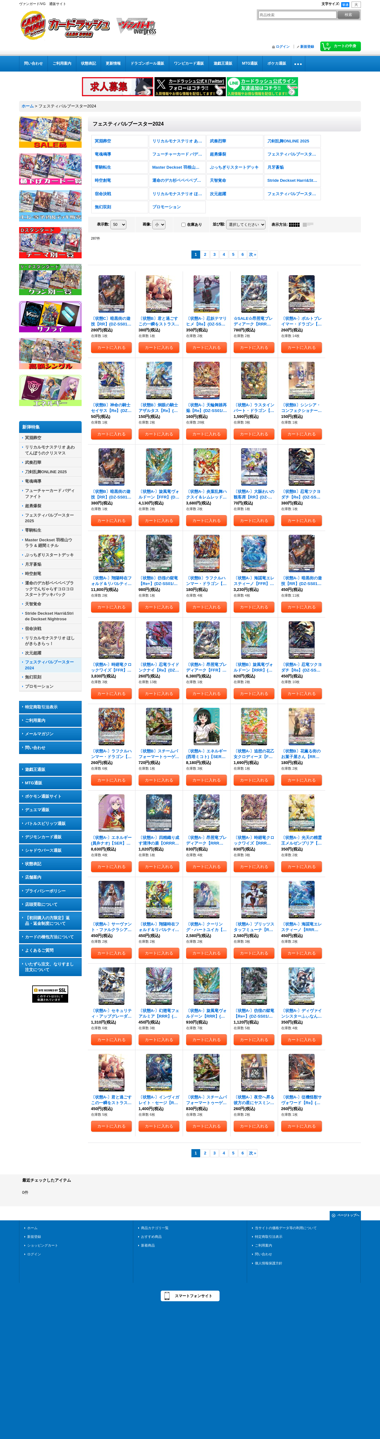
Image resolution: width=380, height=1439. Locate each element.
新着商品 (148, 1245)
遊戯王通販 (35, 769)
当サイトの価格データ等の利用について (286, 1228)
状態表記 (33, 863)
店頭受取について (41, 904)
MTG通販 (33, 783)
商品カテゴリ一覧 (155, 1228)
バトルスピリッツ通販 (45, 823)
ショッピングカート (42, 1245)
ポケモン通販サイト (43, 796)
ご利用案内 (35, 720)
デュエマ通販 (37, 809)
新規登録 (307, 46)
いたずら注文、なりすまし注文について (49, 967)
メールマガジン (39, 734)
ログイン (283, 46)
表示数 (103, 224)
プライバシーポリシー (45, 891)
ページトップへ (348, 1215)
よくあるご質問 (39, 950)
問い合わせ (35, 747)
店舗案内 (33, 877)
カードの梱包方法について (49, 937)
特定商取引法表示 (41, 707)
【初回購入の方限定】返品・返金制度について (47, 921)
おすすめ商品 (151, 1236)
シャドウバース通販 (43, 850)
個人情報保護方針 (268, 1263)
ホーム (32, 1228)
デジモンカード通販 (43, 837)
